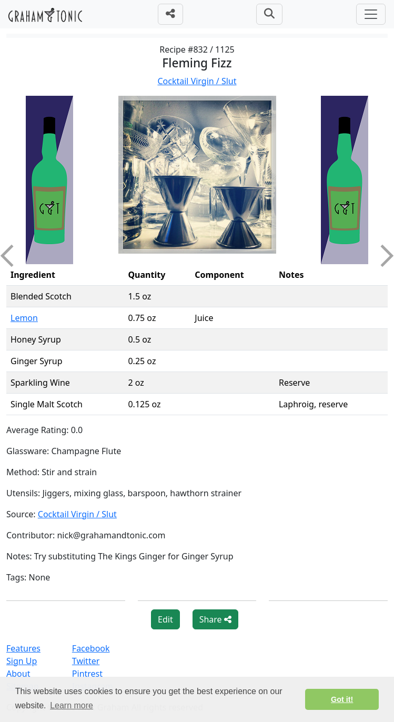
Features (23, 648)
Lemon (24, 318)
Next (382, 256)
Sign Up (21, 661)
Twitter (85, 661)
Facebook (91, 648)
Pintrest (87, 673)
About (18, 673)
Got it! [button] (342, 699)
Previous (12, 256)
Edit (165, 619)
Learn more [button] (71, 705)
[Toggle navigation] (371, 14)
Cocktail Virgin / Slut (196, 81)
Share (215, 619)
